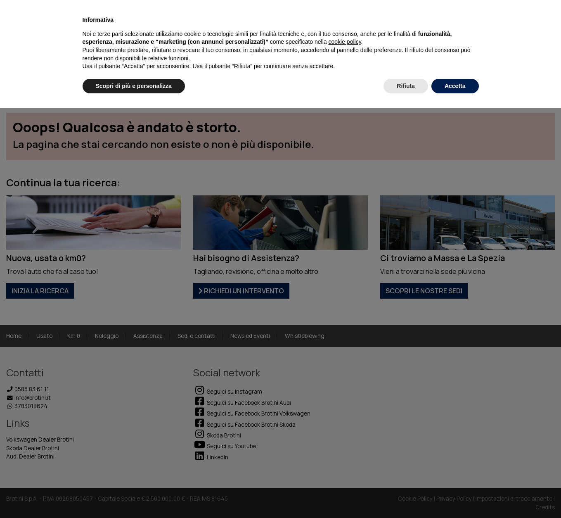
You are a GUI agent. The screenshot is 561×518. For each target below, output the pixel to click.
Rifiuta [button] (406, 86)
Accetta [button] (455, 86)
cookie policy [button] (344, 41)
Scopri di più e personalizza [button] (134, 86)
